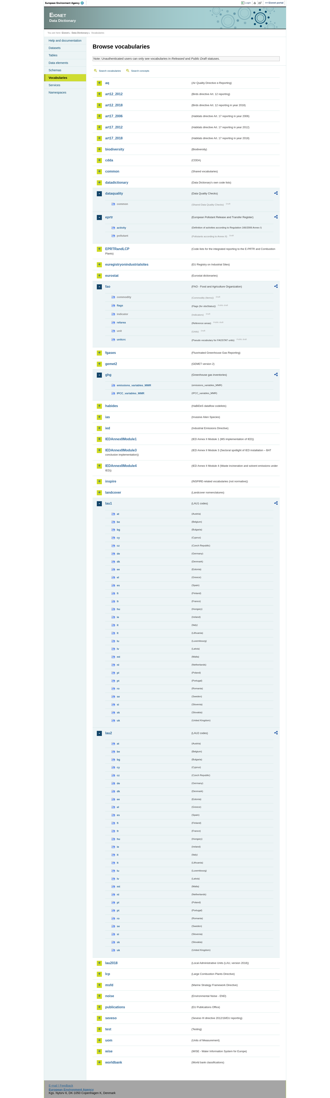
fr (118, 601)
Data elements (58, 63)
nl (118, 664)
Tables (53, 55)
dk (118, 561)
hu (118, 609)
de (118, 553)
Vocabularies (58, 77)
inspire (110, 481)
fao (107, 286)
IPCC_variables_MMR (130, 393)
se (118, 696)
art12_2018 (114, 105)
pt (118, 680)
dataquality (114, 193)
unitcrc (121, 339)
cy (118, 537)
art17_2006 (114, 116)
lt (117, 633)
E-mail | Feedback (61, 1085)
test (108, 1029)
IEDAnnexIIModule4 (121, 466)
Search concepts (140, 71)
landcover (113, 492)
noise (109, 996)
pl (118, 672)
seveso (111, 1018)
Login (248, 2)
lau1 (108, 503)
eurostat (111, 275)
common (112, 171)
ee (118, 569)
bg (118, 529)
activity (121, 227)
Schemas (55, 70)
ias (107, 417)
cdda (109, 160)
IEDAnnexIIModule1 (121, 439)
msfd (109, 985)
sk (118, 712)
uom (108, 1040)
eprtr (109, 217)
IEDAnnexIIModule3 (121, 450)
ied (107, 428)
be (118, 521)
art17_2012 (114, 127)
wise (109, 1051)
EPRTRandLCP (117, 249)
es (118, 585)
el (118, 577)
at (118, 513)
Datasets (55, 48)
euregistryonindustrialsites (126, 264)
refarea (121, 322)
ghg (108, 375)
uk (118, 720)
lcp (107, 974)
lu (118, 641)
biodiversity (114, 149)
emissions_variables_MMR (134, 385)
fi (117, 593)
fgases (110, 353)
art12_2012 (114, 94)
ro (118, 688)
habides (111, 406)
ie (118, 617)
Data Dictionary (80, 33)
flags (120, 305)
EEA (65, 3)
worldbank (113, 1062)
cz (118, 545)
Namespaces (57, 92)
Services (54, 85)
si (118, 704)
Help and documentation (65, 40)
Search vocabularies (110, 71)
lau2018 (111, 963)
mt (118, 656)
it (117, 625)
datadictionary (116, 182)
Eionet (65, 33)
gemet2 (111, 364)
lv (118, 648)
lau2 (108, 733)
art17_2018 (114, 138)
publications (115, 1007)
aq (107, 83)
